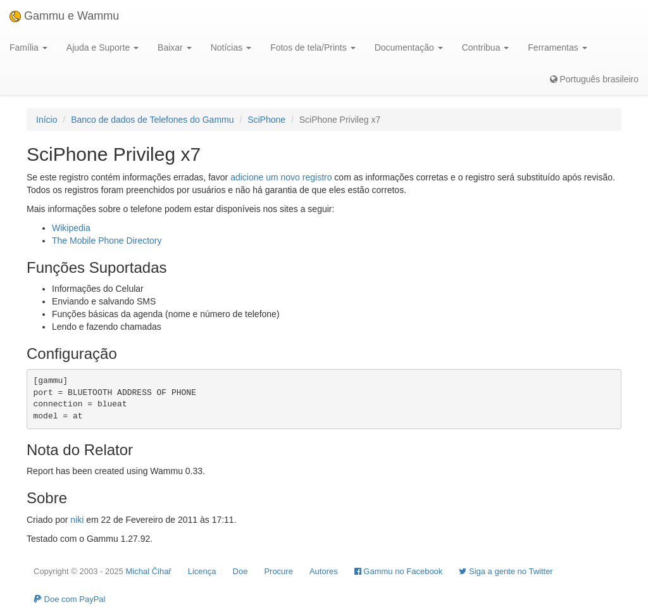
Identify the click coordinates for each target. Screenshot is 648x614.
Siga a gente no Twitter (505, 571)
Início (46, 120)
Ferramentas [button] (557, 47)
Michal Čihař (148, 571)
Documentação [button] (409, 47)
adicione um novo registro (281, 177)
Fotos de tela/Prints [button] (313, 47)
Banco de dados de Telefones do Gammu (152, 120)
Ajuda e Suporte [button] (102, 47)
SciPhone (266, 120)
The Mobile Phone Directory (107, 240)
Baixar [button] (175, 47)
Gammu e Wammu (64, 15)
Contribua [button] (485, 47)
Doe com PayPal (69, 599)
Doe (240, 571)
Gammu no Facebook (398, 571)
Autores (323, 571)
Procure (278, 571)
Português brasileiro (594, 79)
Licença (202, 571)
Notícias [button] (231, 47)
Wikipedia (71, 228)
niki (77, 520)
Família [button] (28, 47)
